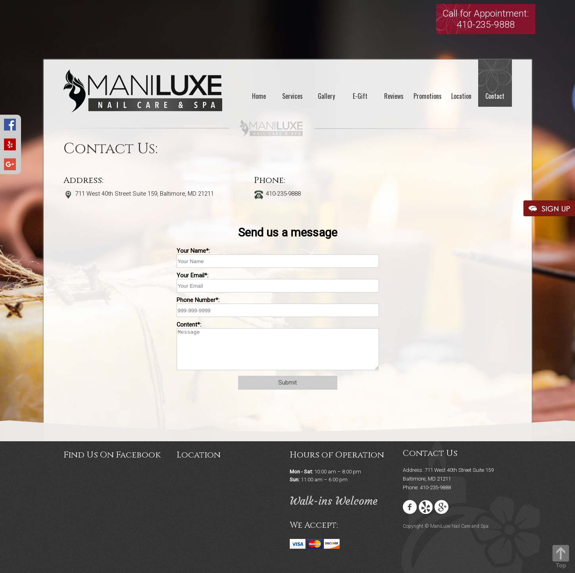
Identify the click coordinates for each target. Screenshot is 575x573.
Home (259, 96)
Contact (494, 96)
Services (292, 96)
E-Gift (360, 96)
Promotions (427, 96)
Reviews (394, 96)
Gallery (326, 96)
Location (461, 96)
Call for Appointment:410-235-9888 (485, 19)
